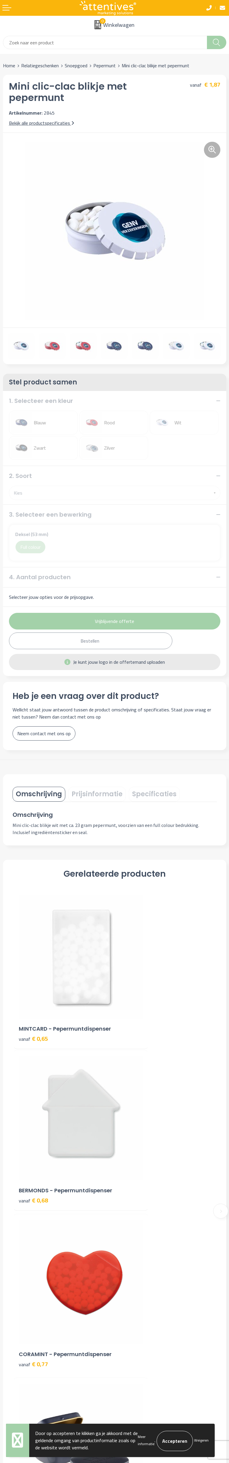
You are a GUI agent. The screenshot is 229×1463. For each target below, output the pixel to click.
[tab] (39, 794)
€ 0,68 (135, 1012)
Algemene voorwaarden (141, 1303)
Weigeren (201, 1440)
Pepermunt (104, 65)
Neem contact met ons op (44, 733)
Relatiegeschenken (40, 65)
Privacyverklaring (134, 1321)
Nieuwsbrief (129, 1217)
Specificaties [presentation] (154, 794)
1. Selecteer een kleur (41, 401)
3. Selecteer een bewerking (50, 514)
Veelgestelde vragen (137, 1226)
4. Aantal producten (40, 577)
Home (9, 65)
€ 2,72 (135, 1141)
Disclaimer (127, 1330)
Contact (11, 1303)
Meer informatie (146, 1440)
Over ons (126, 1208)
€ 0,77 (33, 1149)
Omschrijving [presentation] (39, 794)
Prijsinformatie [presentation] (97, 794)
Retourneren (15, 1330)
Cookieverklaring (133, 1312)
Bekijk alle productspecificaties (41, 123)
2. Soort (20, 476)
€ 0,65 (33, 1012)
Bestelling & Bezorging (26, 1312)
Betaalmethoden (20, 1321)
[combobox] (105, 42)
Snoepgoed (76, 65)
